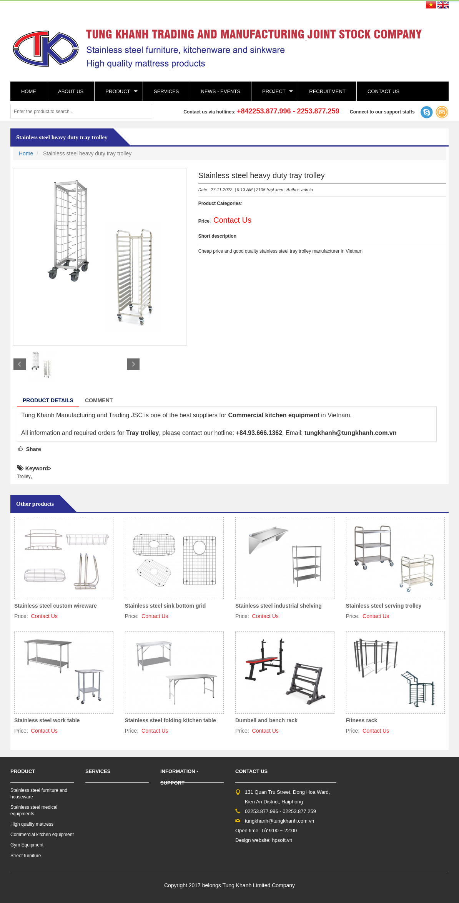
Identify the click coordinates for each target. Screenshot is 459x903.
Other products (35, 504)
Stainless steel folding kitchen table (170, 720)
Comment (99, 400)
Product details (48, 400)
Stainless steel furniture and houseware (38, 794)
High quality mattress (31, 824)
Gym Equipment (26, 845)
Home (28, 91)
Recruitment (327, 91)
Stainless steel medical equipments (33, 810)
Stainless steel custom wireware (55, 606)
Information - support (179, 777)
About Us (70, 91)
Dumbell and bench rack (266, 720)
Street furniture (25, 855)
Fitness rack (362, 720)
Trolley (24, 476)
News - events (221, 91)
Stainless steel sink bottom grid (165, 606)
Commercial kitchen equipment (42, 834)
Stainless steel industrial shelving (278, 606)
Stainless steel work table (47, 720)
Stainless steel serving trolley (384, 606)
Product (117, 91)
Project (274, 91)
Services (166, 91)
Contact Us (383, 91)
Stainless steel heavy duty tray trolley (62, 137)
